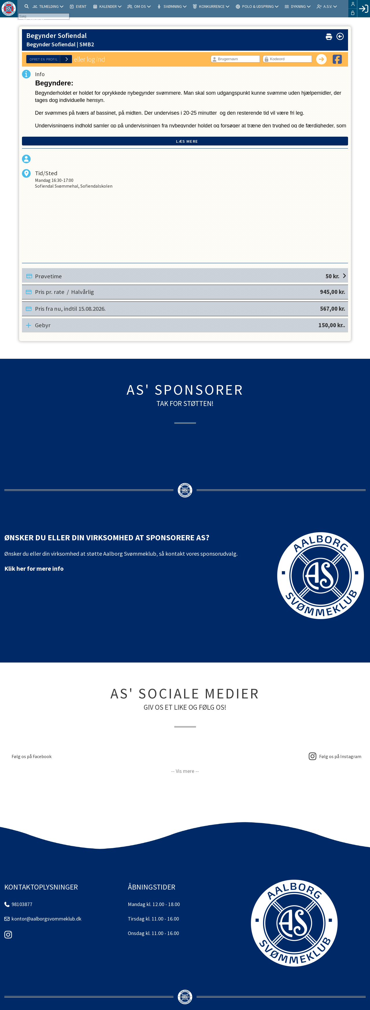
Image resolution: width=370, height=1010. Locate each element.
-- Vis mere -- (185, 771)
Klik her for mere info (34, 568)
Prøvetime (187, 275)
